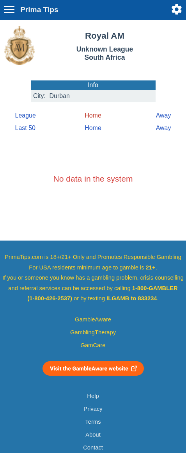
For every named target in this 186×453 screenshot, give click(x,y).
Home (93, 128)
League (25, 115)
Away (163, 115)
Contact (93, 447)
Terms (93, 422)
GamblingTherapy (93, 332)
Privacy (92, 409)
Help (93, 396)
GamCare (93, 345)
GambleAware (93, 319)
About (92, 435)
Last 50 (25, 128)
